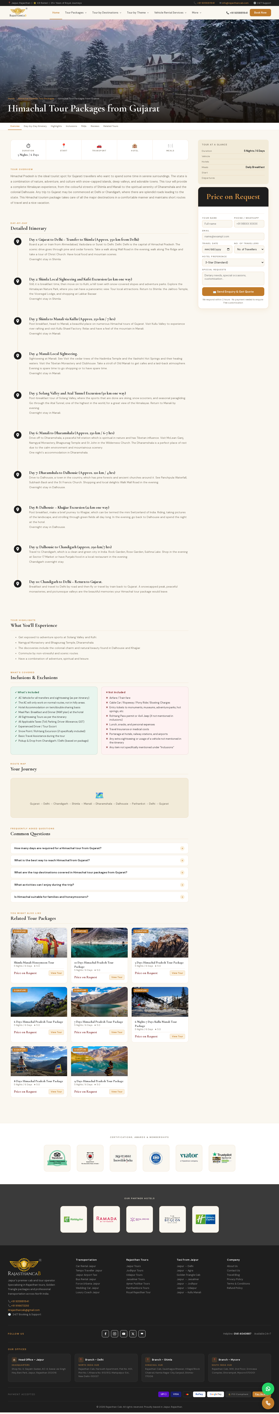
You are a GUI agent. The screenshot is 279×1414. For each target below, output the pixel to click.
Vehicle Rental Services (170, 12)
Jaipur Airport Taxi (86, 1276)
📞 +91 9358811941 (237, 12)
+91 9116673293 (18, 1307)
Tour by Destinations (107, 12)
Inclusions (89, 127)
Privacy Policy (235, 1281)
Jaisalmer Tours (135, 1281)
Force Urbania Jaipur (88, 1285)
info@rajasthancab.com (235, 3)
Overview (17, 127)
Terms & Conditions (238, 1285)
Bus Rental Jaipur (86, 1281)
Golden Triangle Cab (188, 1276)
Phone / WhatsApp (246, 219)
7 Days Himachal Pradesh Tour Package (98, 1023)
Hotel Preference (214, 258)
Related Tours (141, 127)
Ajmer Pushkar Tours (138, 1285)
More (197, 12)
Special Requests (214, 271)
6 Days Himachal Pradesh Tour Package (38, 1023)
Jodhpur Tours (134, 1272)
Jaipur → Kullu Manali (189, 1294)
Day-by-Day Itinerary (43, 127)
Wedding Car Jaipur (87, 1289)
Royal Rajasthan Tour (138, 1294)
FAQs (105, 127)
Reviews (120, 127)
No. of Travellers (246, 245)
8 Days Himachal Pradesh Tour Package (38, 1082)
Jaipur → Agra (185, 1272)
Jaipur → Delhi (185, 1267)
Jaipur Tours (133, 1267)
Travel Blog (233, 1276)
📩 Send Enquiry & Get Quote (233, 293)
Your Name (209, 219)
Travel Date (210, 245)
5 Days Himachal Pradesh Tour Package (159, 964)
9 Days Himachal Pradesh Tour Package (99, 1082)
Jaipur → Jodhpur (187, 1285)
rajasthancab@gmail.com (24, 1311)
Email (205, 232)
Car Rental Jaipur (86, 1267)
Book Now (260, 12)
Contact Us (233, 1272)
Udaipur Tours (134, 1276)
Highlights (69, 127)
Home (56, 12)
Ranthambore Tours (137, 1289)
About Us (232, 1267)
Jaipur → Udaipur (187, 1289)
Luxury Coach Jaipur (88, 1294)
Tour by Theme (138, 12)
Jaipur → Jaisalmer (188, 1281)
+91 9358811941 (206, 3)
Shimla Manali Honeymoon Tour (34, 964)
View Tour (56, 974)
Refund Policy (235, 1289)
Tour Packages (76, 12)
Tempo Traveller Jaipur (89, 1272)
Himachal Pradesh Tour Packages (36, 98)
